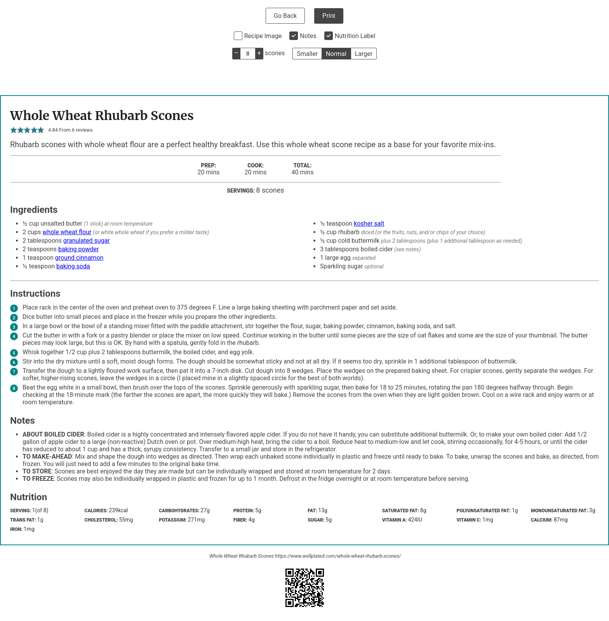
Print (328, 15)
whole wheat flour (66, 232)
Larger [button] (363, 53)
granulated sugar (86, 240)
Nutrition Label (355, 36)
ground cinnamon (79, 257)
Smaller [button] (307, 53)
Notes (308, 36)
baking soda (73, 266)
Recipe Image (263, 36)
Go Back (285, 15)
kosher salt (369, 223)
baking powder (78, 249)
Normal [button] (336, 53)
